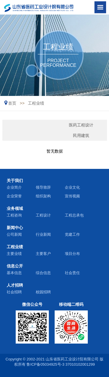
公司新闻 (14, 234)
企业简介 (14, 187)
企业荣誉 (14, 196)
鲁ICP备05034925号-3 (45, 364)
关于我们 (15, 180)
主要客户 (43, 253)
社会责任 (72, 273)
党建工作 (72, 234)
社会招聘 (14, 292)
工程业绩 (36, 103)
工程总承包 (74, 215)
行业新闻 (43, 234)
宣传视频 (72, 196)
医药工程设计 (43, 125)
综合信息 (43, 273)
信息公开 (15, 266)
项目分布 (72, 253)
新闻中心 (15, 227)
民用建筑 (43, 135)
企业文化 (72, 187)
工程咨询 (14, 215)
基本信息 (14, 273)
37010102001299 (80, 364)
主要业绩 (14, 253)
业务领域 (15, 208)
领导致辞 (43, 187)
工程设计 (43, 215)
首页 (12, 103)
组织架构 (43, 196)
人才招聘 (15, 285)
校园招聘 (43, 292)
